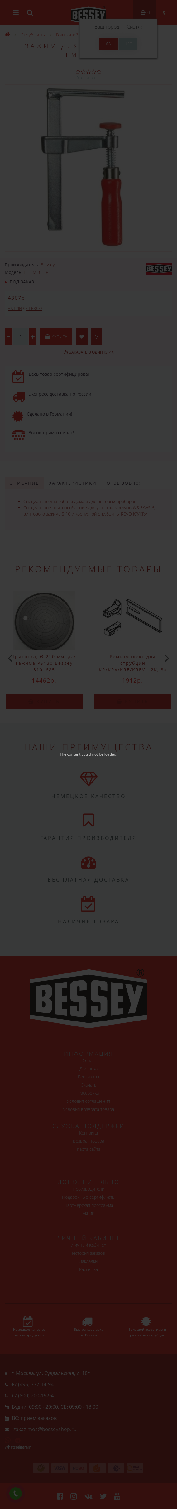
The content (70, 754)
